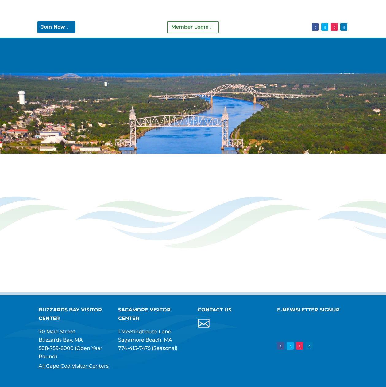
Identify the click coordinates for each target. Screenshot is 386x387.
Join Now (53, 27)
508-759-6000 (56, 348)
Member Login (190, 27)
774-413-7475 (134, 348)
